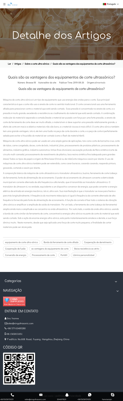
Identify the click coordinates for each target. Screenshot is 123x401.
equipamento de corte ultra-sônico (21, 242)
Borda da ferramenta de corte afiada (61, 242)
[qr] (19, 369)
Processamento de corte (43, 255)
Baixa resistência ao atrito (86, 248)
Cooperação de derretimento (97, 242)
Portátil (64, 255)
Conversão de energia (15, 255)
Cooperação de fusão (15, 248)
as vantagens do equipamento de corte (50, 248)
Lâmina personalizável (83, 255)
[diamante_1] (14, 301)
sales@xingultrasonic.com (20, 323)
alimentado (100, 82)
